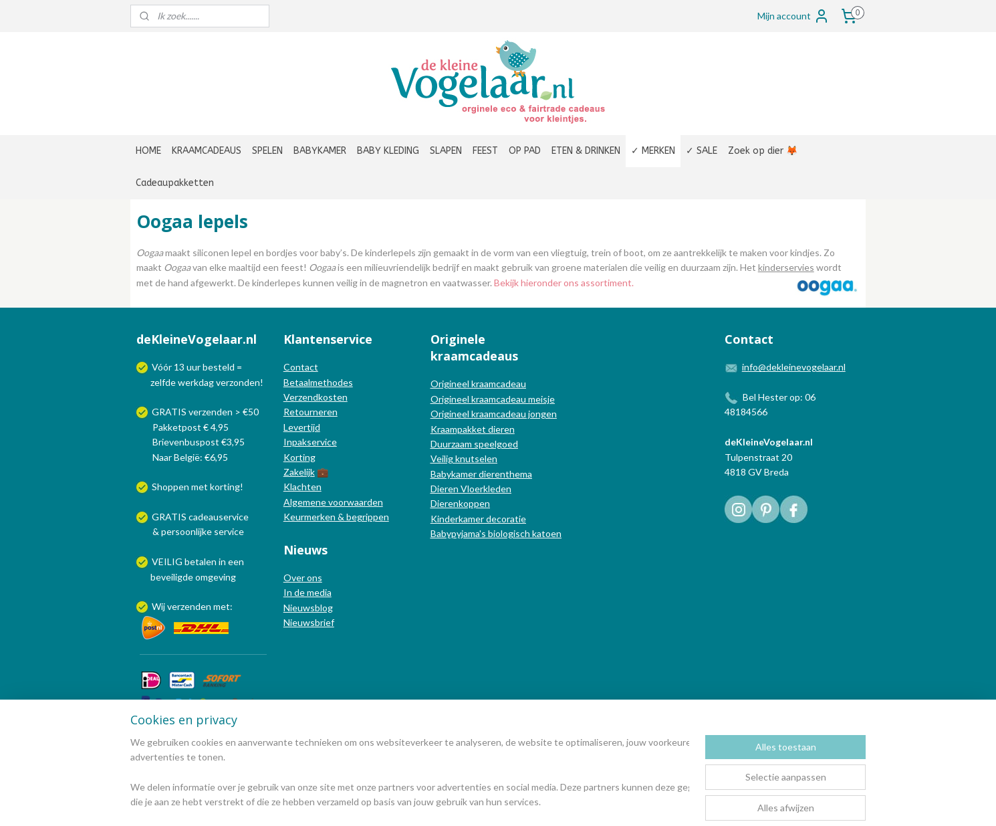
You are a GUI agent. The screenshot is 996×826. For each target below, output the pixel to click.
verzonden (238, 382)
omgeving (215, 577)
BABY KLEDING (388, 151)
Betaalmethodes (318, 382)
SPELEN (267, 151)
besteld (219, 367)
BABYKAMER (319, 151)
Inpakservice (310, 441)
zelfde (163, 382)
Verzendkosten (315, 397)
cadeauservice (219, 516)
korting (225, 486)
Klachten (302, 486)
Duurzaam (452, 443)
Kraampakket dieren (472, 429)
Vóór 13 (169, 367)
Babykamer (453, 474)
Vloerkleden (485, 488)
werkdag (196, 382)
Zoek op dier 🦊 (762, 151)
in (222, 561)
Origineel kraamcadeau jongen (493, 413)
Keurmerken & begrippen (336, 516)
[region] (409, 773)
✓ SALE (701, 151)
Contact (300, 367)
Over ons (302, 577)
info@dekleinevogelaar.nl (794, 367)
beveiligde (171, 577)
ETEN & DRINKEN (585, 151)
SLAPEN (446, 151)
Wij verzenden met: (192, 606)
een (236, 561)
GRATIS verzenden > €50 (205, 411)
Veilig (442, 458)
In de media (307, 592)
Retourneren (310, 411)
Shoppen (170, 486)
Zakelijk (299, 472)
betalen (200, 561)
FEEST (485, 151)
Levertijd (301, 427)
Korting (299, 457)
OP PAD (525, 151)
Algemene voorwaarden (333, 502)
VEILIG (168, 561)
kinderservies (786, 267)
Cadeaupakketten (175, 183)
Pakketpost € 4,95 (183, 427)
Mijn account (793, 16)
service (228, 531)
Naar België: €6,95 (190, 457)
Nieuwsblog (308, 607)
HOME (148, 151)
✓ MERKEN (653, 151)
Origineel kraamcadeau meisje (492, 399)
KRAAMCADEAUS (206, 151)
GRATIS (170, 516)
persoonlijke (186, 531)
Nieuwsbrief (308, 622)
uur (193, 367)
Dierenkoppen (460, 503)
